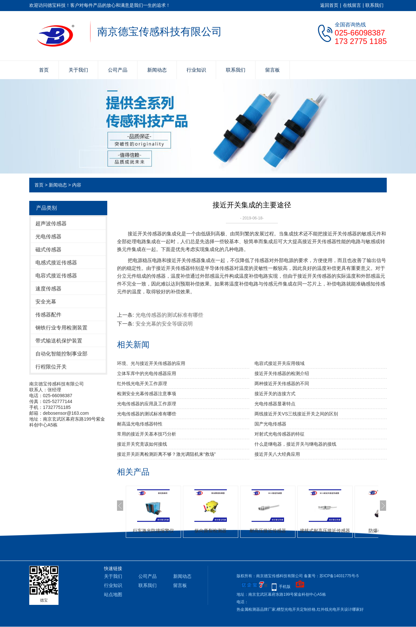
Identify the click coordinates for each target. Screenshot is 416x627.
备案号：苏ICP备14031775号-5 (331, 576)
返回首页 (329, 5)
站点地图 (113, 594)
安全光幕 (45, 301)
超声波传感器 (51, 223)
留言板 (272, 70)
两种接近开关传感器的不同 (281, 383)
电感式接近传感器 (56, 262)
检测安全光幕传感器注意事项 (146, 393)
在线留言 (352, 5)
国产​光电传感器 (270, 423)
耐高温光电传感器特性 (139, 423)
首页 (44, 70)
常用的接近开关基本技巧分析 (146, 434)
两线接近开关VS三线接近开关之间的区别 (296, 413)
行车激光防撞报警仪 (153, 530)
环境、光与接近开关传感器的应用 (151, 363)
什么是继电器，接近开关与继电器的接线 (295, 444)
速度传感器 (48, 288)
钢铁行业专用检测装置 (61, 327)
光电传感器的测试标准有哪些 (169, 315)
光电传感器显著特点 (274, 403)
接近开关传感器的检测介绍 (281, 373)
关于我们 (78, 70)
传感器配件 (48, 314)
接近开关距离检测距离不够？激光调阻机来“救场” (166, 454)
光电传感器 (48, 236)
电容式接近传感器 (56, 275)
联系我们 (374, 5)
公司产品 (117, 70)
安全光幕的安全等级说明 (164, 324)
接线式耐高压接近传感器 (325, 530)
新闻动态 (157, 70)
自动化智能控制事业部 (61, 353)
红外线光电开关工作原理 (142, 383)
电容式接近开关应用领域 (279, 363)
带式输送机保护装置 (58, 340)
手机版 (285, 586)
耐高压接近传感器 (268, 530)
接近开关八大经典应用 (277, 454)
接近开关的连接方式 (274, 393)
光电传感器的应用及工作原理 (146, 403)
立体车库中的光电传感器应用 (146, 373)
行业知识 (196, 70)
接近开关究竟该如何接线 (142, 444)
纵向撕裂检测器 (211, 530)
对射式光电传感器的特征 (279, 434)
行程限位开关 (51, 366)
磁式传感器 (48, 249)
